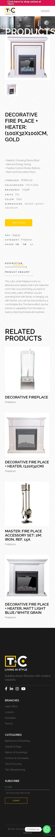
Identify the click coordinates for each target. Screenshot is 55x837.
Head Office (11, 706)
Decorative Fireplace (26, 397)
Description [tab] (14, 263)
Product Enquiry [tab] (17, 272)
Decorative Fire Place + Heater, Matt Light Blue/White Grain (27, 608)
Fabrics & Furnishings (16, 752)
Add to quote (18, 223)
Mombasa (10, 718)
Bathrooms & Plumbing (17, 740)
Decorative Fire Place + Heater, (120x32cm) (27, 464)
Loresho (9, 712)
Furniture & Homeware (17, 758)
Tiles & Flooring (13, 764)
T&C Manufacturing (15, 769)
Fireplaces (26, 239)
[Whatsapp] (47, 829)
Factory (9, 723)
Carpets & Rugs (13, 746)
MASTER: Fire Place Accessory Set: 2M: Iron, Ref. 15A (23, 535)
